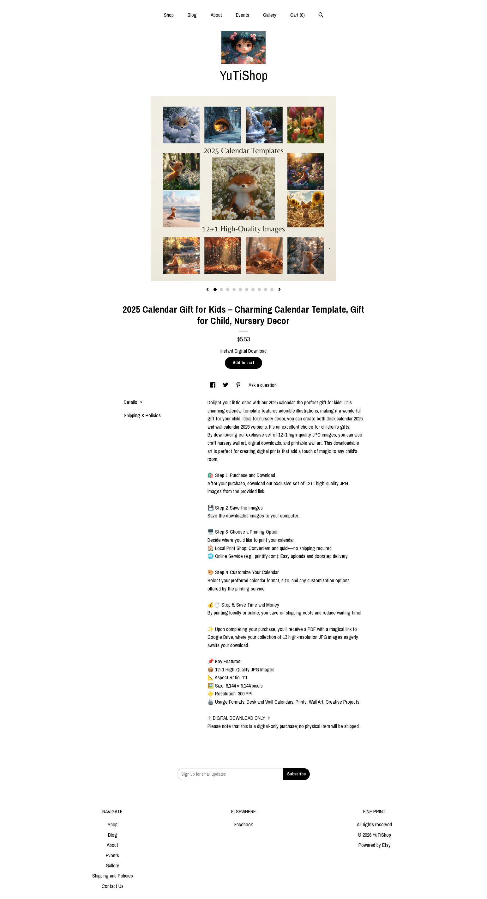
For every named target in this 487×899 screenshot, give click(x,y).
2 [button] (221, 289)
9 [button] (265, 289)
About (216, 14)
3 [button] (227, 289)
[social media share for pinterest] (239, 385)
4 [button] (234, 289)
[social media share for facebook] (213, 385)
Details (133, 402)
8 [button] (259, 289)
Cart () (297, 14)
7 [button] (253, 289)
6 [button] (246, 289)
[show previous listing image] (207, 290)
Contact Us (112, 886)
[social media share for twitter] (226, 385)
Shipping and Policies (112, 875)
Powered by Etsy (374, 844)
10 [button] (272, 289)
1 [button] (215, 289)
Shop (169, 14)
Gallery (269, 14)
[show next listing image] (279, 290)
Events (242, 14)
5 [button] (240, 289)
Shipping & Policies (142, 415)
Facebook (243, 824)
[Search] (321, 15)
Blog (192, 14)
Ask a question (263, 385)
